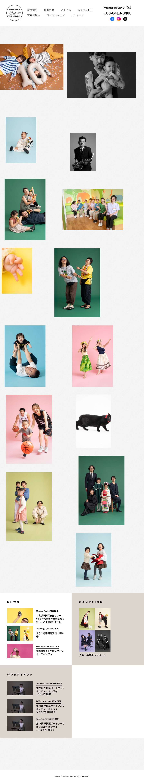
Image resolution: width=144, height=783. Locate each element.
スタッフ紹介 (85, 10)
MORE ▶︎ (54, 611)
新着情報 (32, 10)
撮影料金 (49, 10)
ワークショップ (56, 15)
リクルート (77, 15)
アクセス (66, 10)
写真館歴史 (33, 15)
